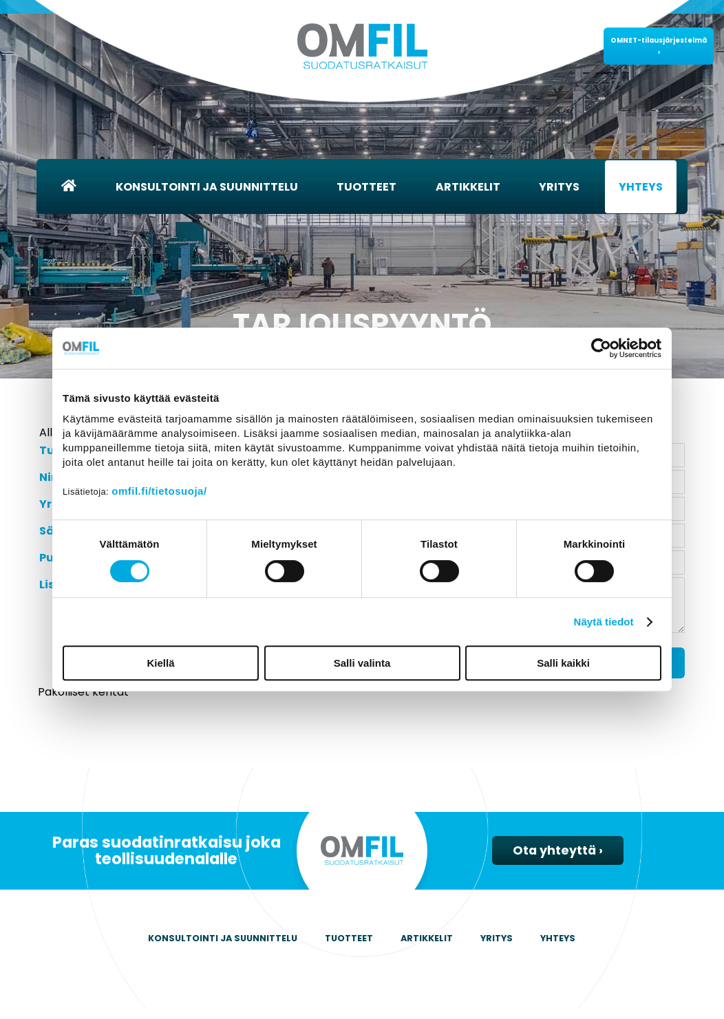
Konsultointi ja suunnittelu (207, 187)
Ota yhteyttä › (558, 860)
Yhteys (641, 187)
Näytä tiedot (604, 622)
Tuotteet (366, 187)
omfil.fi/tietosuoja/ (158, 491)
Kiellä (160, 663)
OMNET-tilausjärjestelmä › (658, 46)
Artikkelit (468, 187)
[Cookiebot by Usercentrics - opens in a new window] (601, 348)
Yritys (559, 187)
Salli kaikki (563, 663)
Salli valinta (362, 663)
